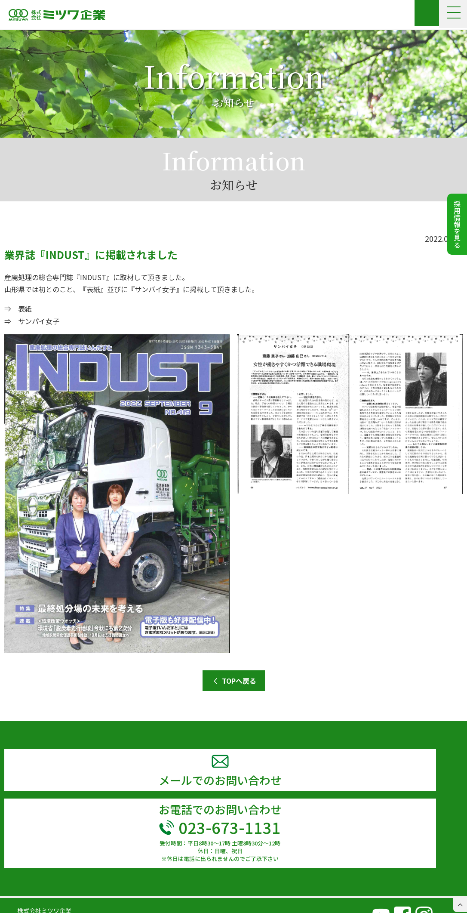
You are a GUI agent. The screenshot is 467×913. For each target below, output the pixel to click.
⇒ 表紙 (18, 308)
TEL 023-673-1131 (43, 893)
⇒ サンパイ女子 (31, 321)
